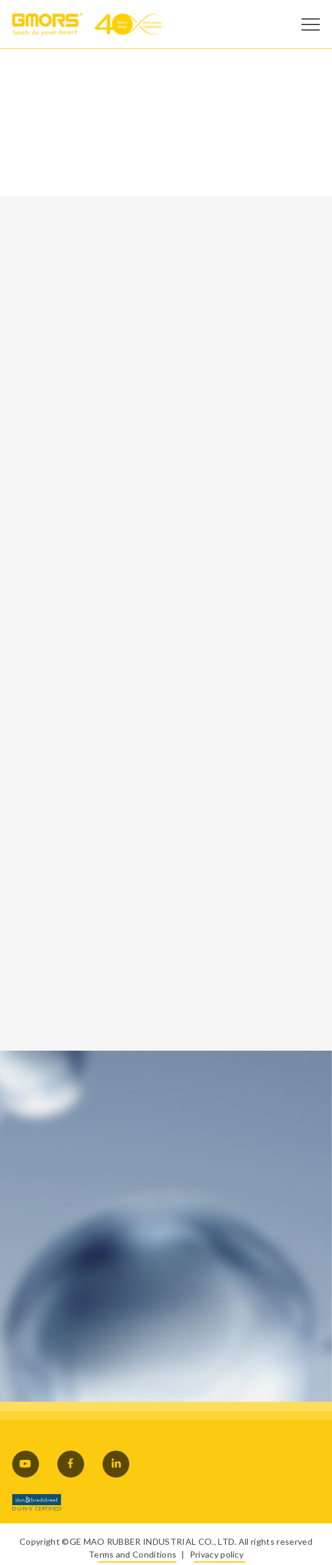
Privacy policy (217, 1554)
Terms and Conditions (132, 1554)
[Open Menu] (310, 24)
